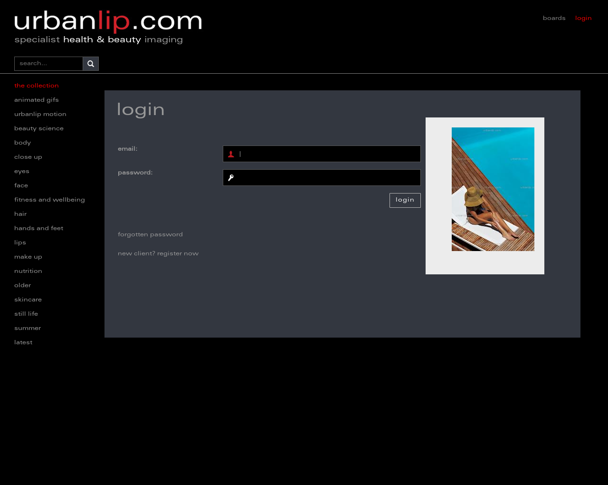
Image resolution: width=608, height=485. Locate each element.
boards (554, 18)
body (22, 143)
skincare (28, 300)
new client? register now (158, 254)
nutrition (28, 271)
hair (20, 214)
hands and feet (38, 229)
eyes (21, 172)
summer (27, 328)
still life (26, 314)
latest (23, 343)
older (22, 286)
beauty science (39, 129)
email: (127, 149)
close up (28, 157)
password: (135, 173)
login (583, 18)
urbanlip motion (40, 114)
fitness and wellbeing (49, 200)
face (21, 186)
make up (28, 257)
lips (20, 243)
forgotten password (150, 235)
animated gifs (36, 100)
